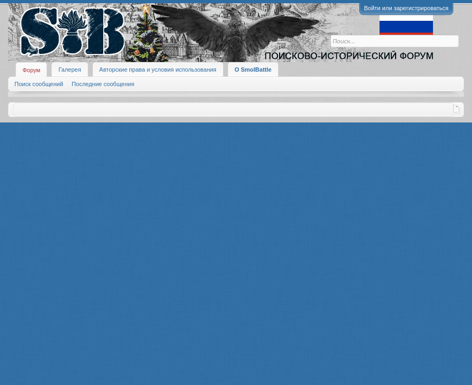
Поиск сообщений (38, 84)
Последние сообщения (103, 84)
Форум (31, 70)
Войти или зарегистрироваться (406, 8)
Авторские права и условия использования (157, 69)
